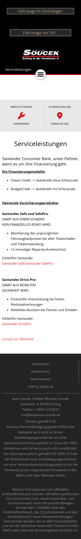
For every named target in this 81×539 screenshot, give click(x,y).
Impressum (40, 364)
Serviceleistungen (18, 69)
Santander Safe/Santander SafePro (27, 263)
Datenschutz (40, 371)
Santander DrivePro (16, 324)
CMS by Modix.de (41, 386)
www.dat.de (29, 530)
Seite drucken (40, 379)
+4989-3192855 (47, 409)
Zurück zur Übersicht (17, 339)
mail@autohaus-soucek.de (40, 415)
